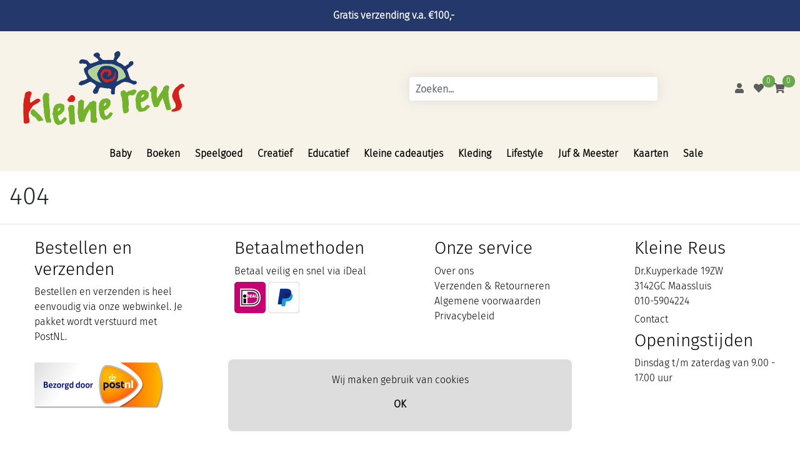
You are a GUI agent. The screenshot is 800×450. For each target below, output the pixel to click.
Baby (120, 153)
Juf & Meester (588, 153)
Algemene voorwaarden (487, 301)
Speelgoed (218, 153)
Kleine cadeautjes (403, 153)
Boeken (163, 153)
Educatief (328, 153)
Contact (651, 319)
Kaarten (650, 153)
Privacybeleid (464, 316)
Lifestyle (524, 153)
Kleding (474, 153)
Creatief (275, 153)
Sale (693, 153)
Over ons (454, 271)
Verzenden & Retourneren (492, 286)
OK (400, 404)
